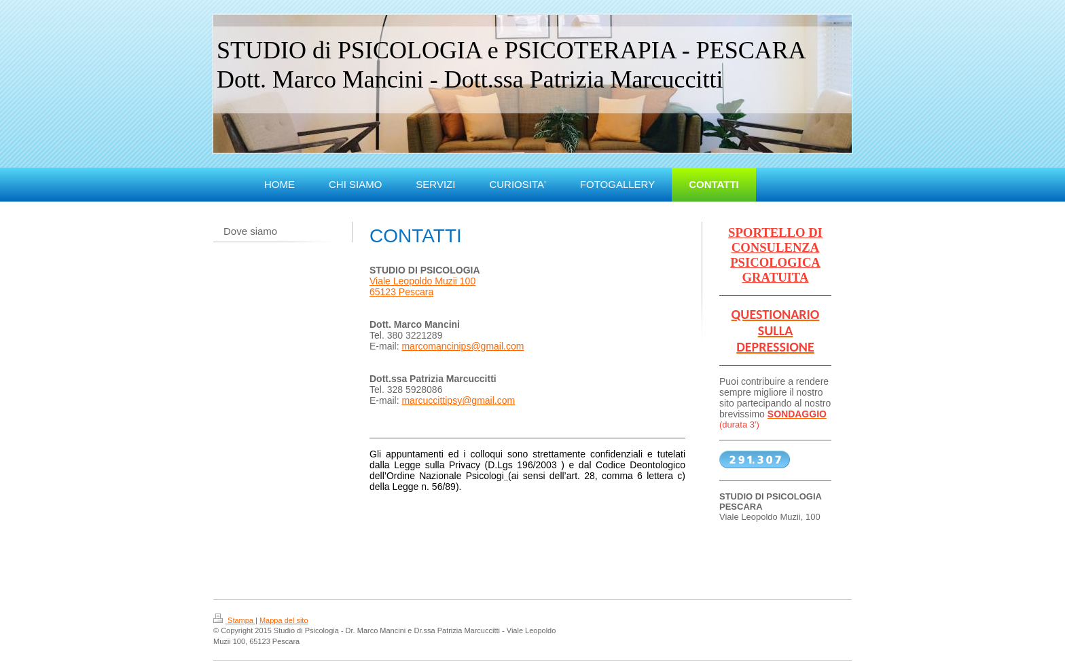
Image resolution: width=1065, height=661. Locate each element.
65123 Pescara (401, 291)
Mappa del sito (283, 620)
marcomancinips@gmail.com (462, 346)
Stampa (234, 620)
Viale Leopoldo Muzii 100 (422, 281)
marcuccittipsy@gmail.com (458, 400)
